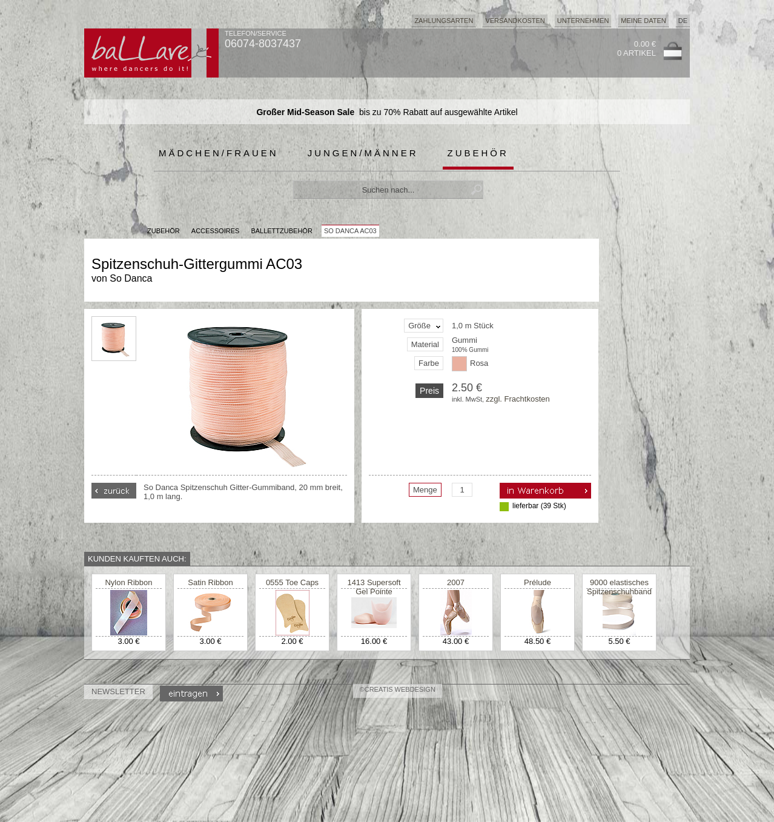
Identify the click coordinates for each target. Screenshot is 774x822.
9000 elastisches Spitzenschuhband (619, 587)
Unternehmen (583, 20)
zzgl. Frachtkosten (518, 398)
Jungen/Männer (363, 153)
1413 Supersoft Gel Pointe (373, 587)
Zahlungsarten (443, 20)
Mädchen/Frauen (219, 153)
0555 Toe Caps (292, 582)
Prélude (537, 582)
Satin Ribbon (210, 582)
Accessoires (215, 230)
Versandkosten (514, 20)
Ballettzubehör (281, 230)
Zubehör (478, 153)
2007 (456, 582)
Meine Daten (643, 20)
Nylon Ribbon (128, 582)
